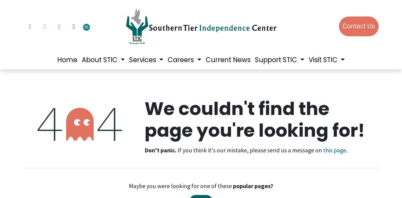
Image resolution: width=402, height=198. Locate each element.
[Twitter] (44, 26)
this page (334, 150)
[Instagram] (59, 26)
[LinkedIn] (73, 26)
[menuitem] (67, 60)
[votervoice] (100, 27)
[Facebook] (30, 26)
